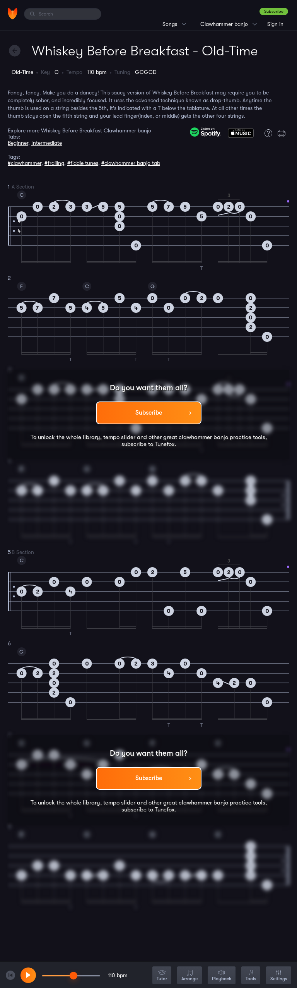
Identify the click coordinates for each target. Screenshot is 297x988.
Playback (221, 976)
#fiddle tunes (82, 163)
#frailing (54, 163)
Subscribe (273, 11)
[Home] (12, 13)
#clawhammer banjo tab (130, 163)
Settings (278, 976)
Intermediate (46, 143)
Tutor (162, 976)
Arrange (189, 976)
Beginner (18, 143)
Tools (251, 976)
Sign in (275, 24)
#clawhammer (24, 163)
